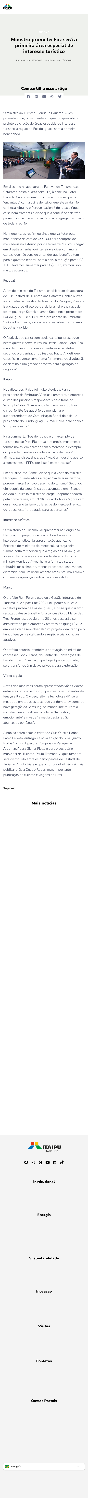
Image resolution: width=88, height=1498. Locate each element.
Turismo (44, 32)
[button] (28, 96)
